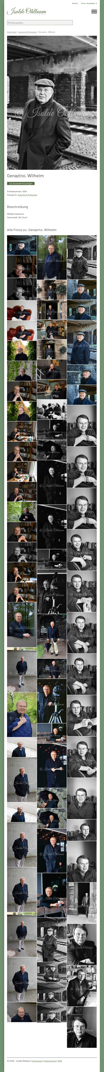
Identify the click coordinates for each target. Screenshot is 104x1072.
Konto (75, 3)
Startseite (12, 32)
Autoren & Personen (27, 32)
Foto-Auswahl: (89, 3)
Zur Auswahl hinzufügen (20, 183)
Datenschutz (50, 1060)
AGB (60, 1060)
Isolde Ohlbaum (26, 11)
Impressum (37, 1060)
